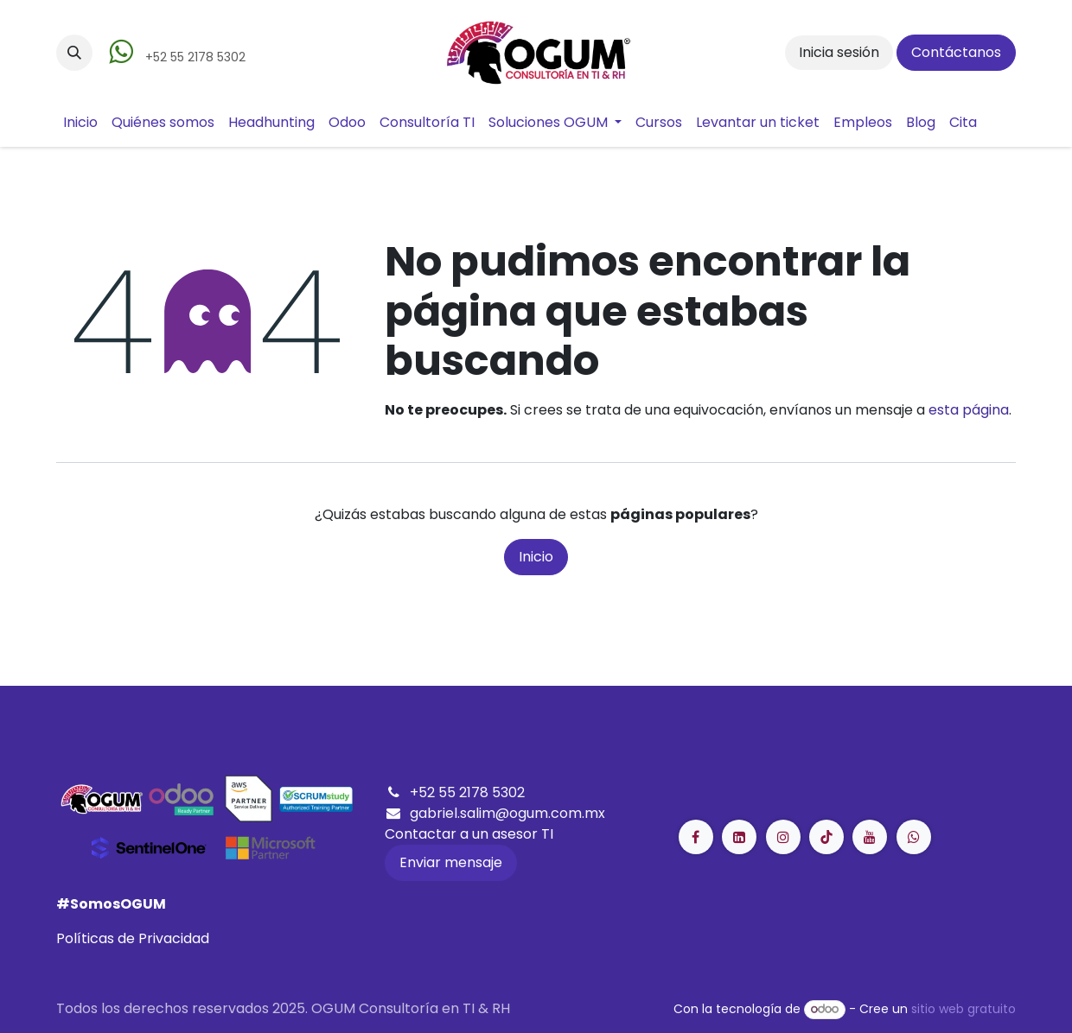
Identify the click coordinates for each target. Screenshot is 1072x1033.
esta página (968, 410)
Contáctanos (956, 52)
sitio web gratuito (963, 1008)
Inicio (536, 557)
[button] (74, 53)
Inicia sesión (839, 52)
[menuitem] (80, 122)
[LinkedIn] (826, 837)
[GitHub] (914, 837)
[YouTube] (869, 837)
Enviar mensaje (450, 862)
